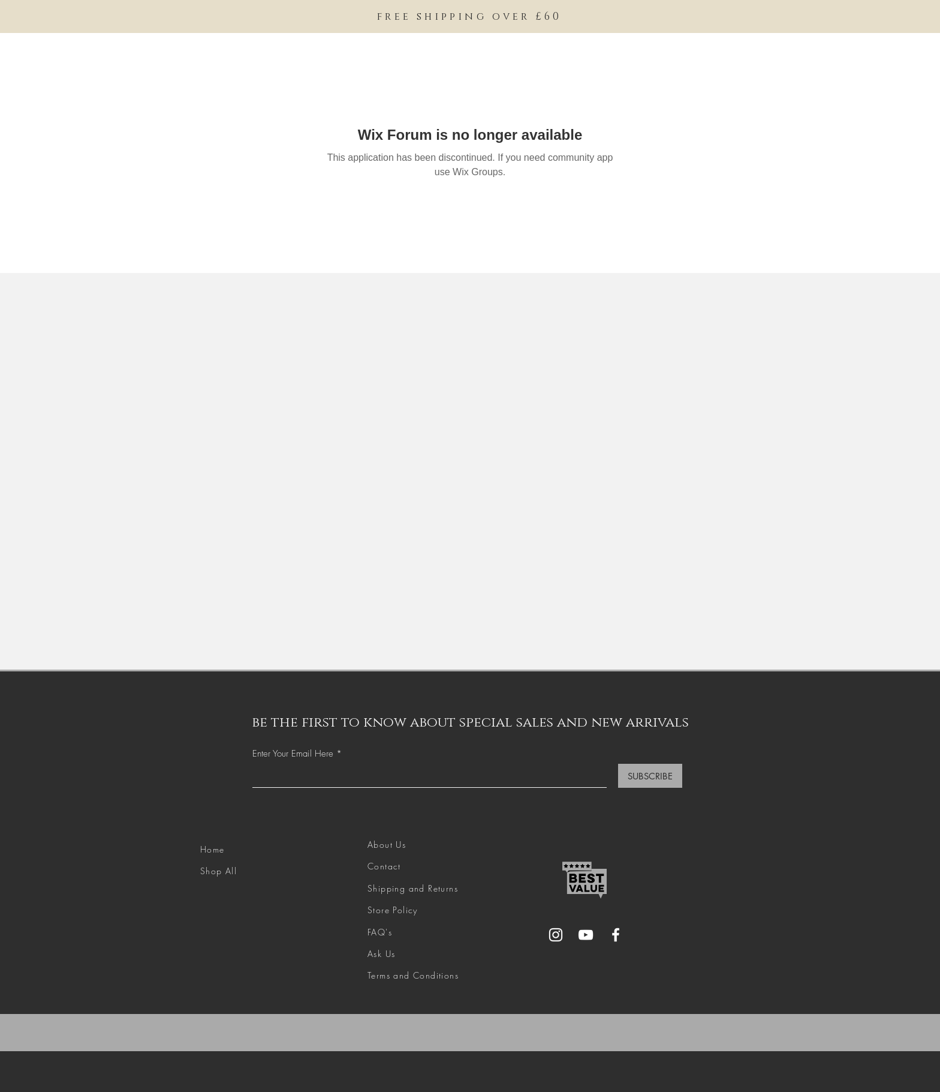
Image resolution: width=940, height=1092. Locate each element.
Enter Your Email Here (292, 753)
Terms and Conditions (413, 975)
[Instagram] (556, 935)
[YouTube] (586, 935)
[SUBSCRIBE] (650, 776)
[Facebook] (616, 935)
